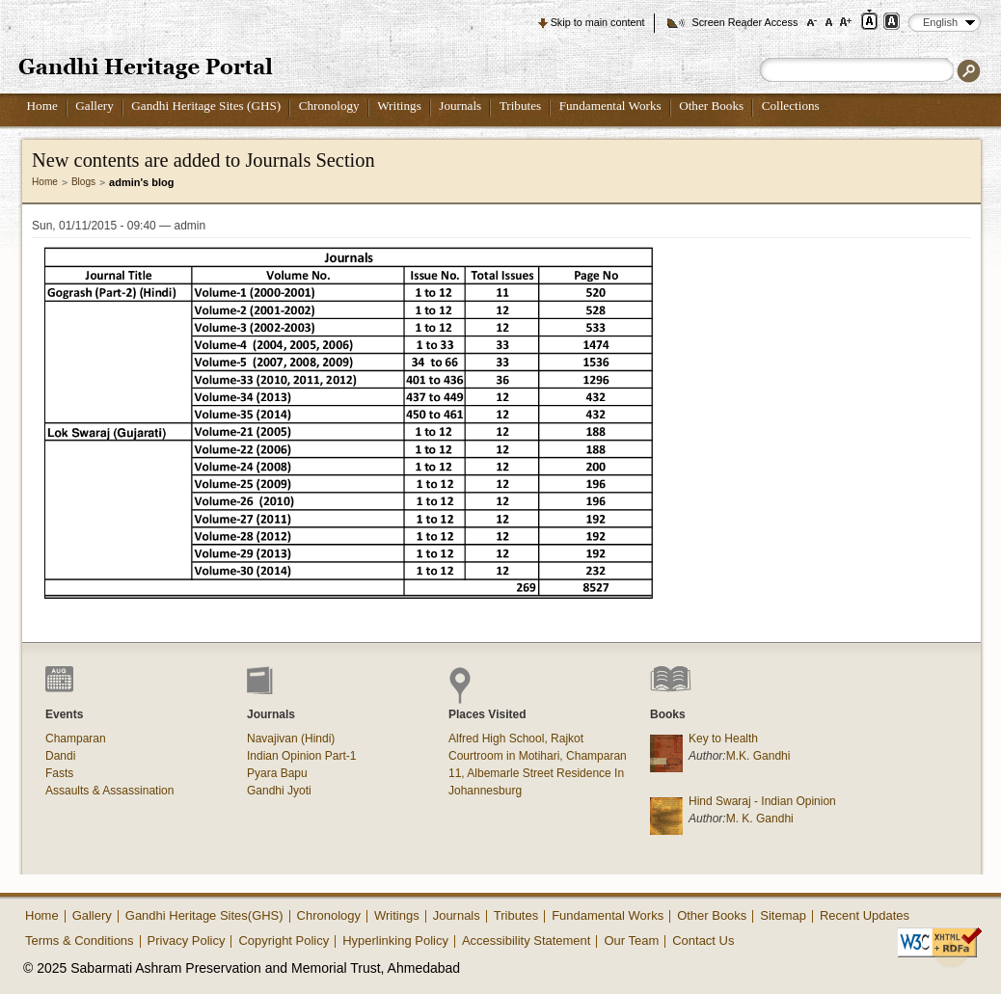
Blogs (83, 181)
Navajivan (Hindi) (291, 738)
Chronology (329, 105)
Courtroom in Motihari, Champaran (537, 756)
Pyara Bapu (277, 773)
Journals (460, 105)
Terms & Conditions (79, 940)
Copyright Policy (283, 940)
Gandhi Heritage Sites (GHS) (206, 105)
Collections (791, 105)
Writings (399, 105)
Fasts (59, 773)
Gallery (94, 105)
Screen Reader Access (744, 22)
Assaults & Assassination (109, 790)
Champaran (75, 738)
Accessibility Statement (526, 940)
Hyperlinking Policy (395, 940)
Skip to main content (598, 22)
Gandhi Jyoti (279, 790)
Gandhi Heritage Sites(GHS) (204, 915)
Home (42, 105)
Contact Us (703, 940)
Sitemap (783, 915)
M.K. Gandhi (758, 756)
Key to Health (723, 738)
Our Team (631, 940)
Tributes (520, 105)
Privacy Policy (187, 940)
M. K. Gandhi (760, 818)
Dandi (60, 756)
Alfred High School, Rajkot (515, 738)
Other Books (711, 105)
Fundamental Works (610, 105)
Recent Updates (864, 915)
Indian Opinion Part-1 (301, 756)
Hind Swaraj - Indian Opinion (762, 801)
